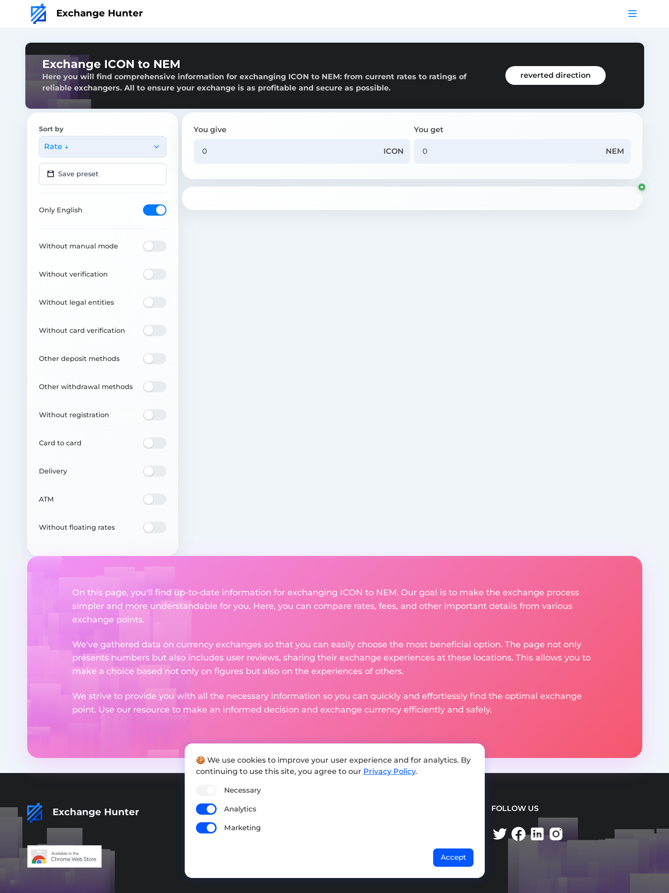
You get (428, 129)
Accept (453, 857)
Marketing (242, 827)
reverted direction (555, 75)
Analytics (240, 808)
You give (210, 129)
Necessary (242, 790)
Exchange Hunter (87, 13)
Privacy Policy (389, 771)
